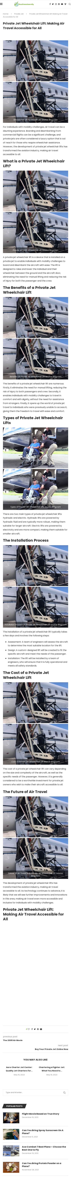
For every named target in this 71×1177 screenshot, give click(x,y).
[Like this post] (29, 1029)
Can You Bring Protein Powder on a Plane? (42, 1165)
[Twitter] (53, 4)
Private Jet (18, 14)
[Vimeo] (65, 4)
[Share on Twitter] (35, 1029)
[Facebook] (50, 4)
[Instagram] (56, 4)
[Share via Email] (41, 1029)
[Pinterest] (59, 4)
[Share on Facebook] (32, 1029)
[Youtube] (62, 4)
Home (5, 14)
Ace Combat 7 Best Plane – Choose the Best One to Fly (44, 1148)
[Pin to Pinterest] (38, 1029)
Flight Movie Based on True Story (41, 1113)
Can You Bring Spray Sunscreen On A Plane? (43, 1132)
